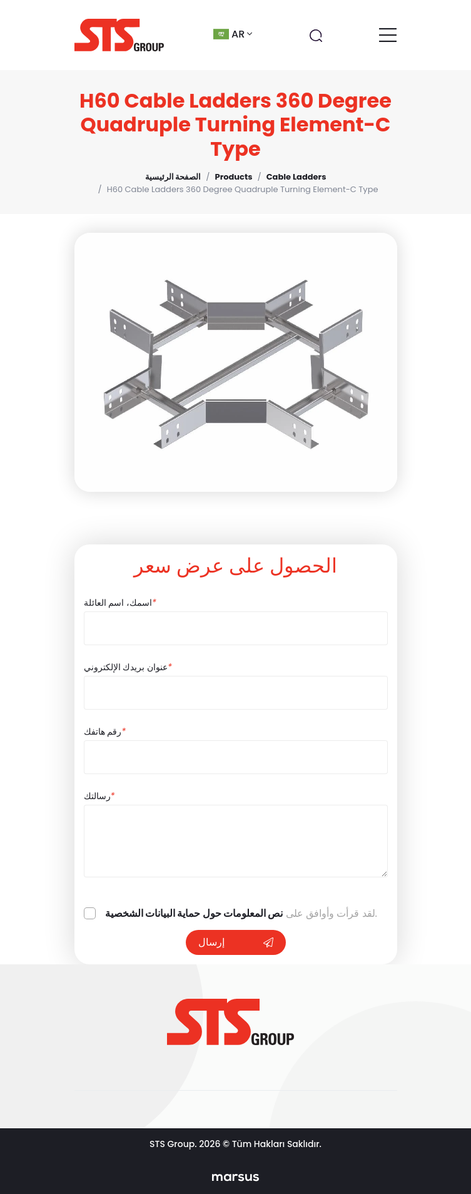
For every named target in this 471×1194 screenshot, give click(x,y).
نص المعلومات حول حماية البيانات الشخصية (194, 913)
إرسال (235, 942)
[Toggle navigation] (388, 35)
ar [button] (232, 34)
